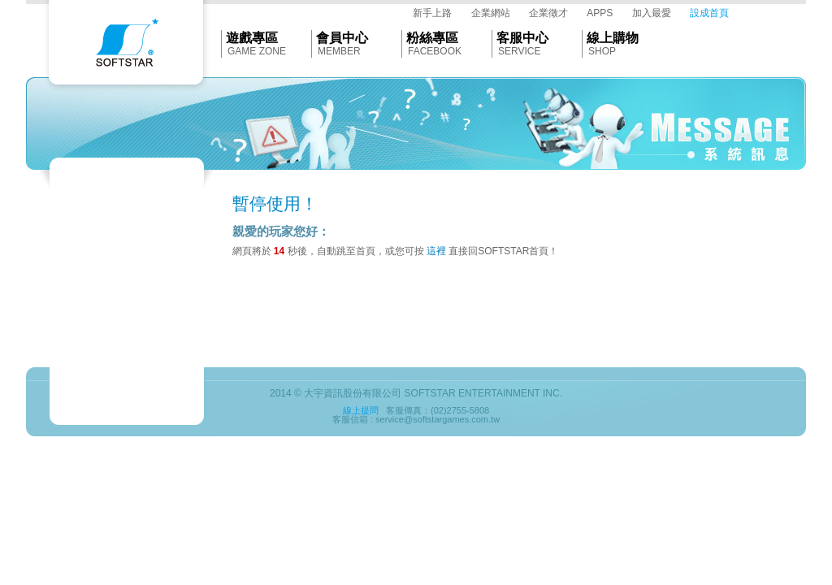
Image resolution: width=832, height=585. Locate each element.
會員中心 (342, 38)
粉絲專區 (432, 38)
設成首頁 (709, 13)
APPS (600, 13)
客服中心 (522, 38)
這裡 (436, 251)
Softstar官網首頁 (126, 46)
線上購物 (613, 38)
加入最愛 (651, 13)
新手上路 (432, 13)
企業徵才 (548, 13)
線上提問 (361, 410)
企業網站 (490, 13)
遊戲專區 (252, 38)
